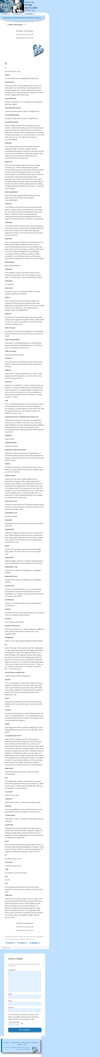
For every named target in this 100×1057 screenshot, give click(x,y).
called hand (25, 95)
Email (10, 1001)
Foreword (19, 31)
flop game (39, 226)
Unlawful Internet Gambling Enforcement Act (23, 78)
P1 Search (5, 14)
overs (17, 310)
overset (20, 324)
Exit (25, 24)
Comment (12, 970)
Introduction (28, 31)
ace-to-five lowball (19, 491)
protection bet (12, 158)
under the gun (19, 889)
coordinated (14, 102)
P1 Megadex (30, 14)
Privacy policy (25, 1042)
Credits (20, 1044)
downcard (17, 685)
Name (10, 994)
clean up (16, 472)
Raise (30, 666)
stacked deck (38, 219)
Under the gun (19, 355)
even (17, 613)
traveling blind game (22, 343)
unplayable (37, 570)
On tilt (11, 374)
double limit (11, 774)
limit (30, 406)
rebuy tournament (20, 453)
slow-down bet (23, 158)
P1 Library (17, 14)
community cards (31, 125)
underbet (23, 294)
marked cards (18, 509)
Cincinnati (23, 873)
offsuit (21, 622)
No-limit (11, 439)
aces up (16, 788)
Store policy (34, 1042)
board (16, 111)
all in (18, 90)
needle (21, 184)
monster (9, 153)
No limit (15, 446)
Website (11, 1007)
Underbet (10, 284)
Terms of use (16, 1042)
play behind (38, 641)
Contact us (7, 1042)
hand (15, 589)
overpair (39, 277)
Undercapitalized (14, 265)
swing (11, 809)
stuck (13, 613)
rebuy (16, 455)
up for (20, 666)
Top (24, 1044)
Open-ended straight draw (21, 676)
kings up (24, 788)
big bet (12, 146)
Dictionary (7, 947)
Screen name (16, 866)
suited (16, 622)
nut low (30, 128)
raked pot (11, 606)
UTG (8, 880)
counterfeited (12, 139)
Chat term (10, 71)
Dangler (14, 516)
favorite (16, 233)
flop (15, 118)
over (22, 657)
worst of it (13, 235)
